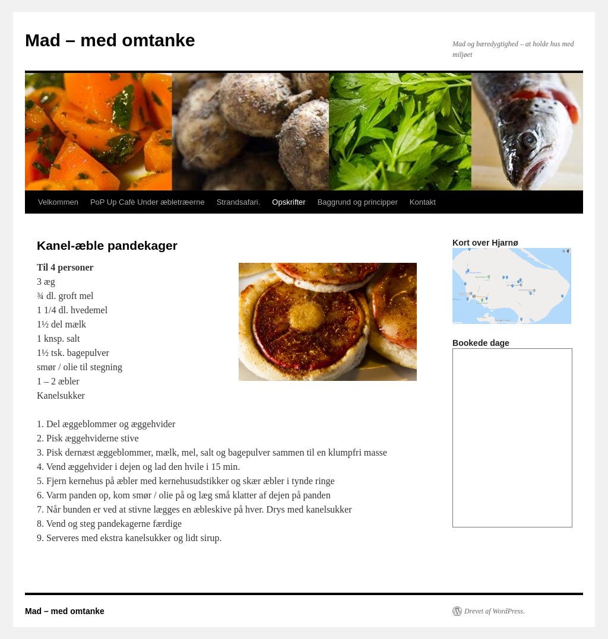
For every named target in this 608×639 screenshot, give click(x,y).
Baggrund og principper (358, 202)
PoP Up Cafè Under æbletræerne (147, 202)
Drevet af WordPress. (494, 611)
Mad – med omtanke (110, 40)
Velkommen (58, 202)
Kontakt (423, 202)
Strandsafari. (239, 202)
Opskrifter (288, 202)
